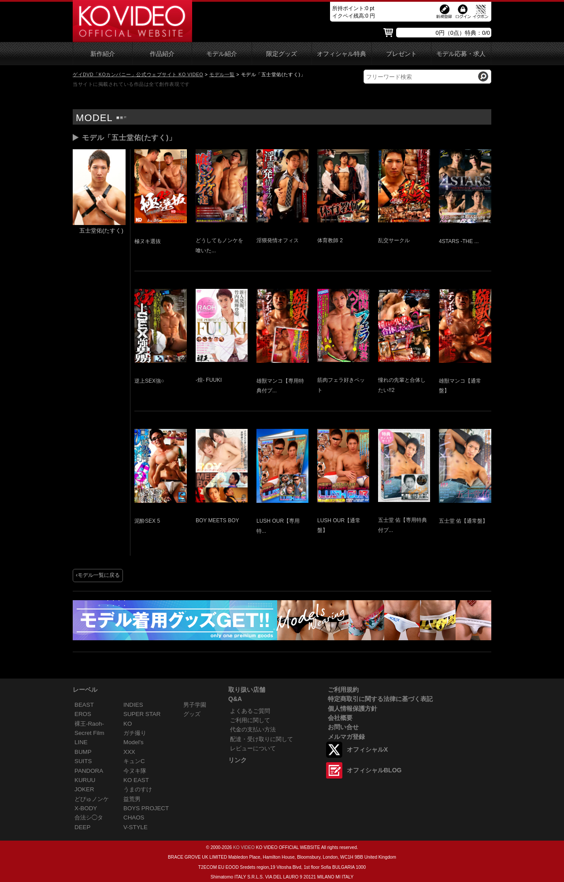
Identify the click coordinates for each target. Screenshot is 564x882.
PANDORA (88, 771)
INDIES (133, 704)
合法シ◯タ (88, 817)
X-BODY (85, 808)
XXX (129, 752)
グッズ (191, 714)
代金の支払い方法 (253, 729)
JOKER (84, 789)
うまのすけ (137, 789)
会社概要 (340, 717)
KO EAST (136, 780)
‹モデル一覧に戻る (98, 575)
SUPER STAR (141, 714)
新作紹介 (102, 54)
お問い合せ (343, 727)
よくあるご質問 (250, 711)
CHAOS (134, 817)
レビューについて (253, 748)
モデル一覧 (222, 74)
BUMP (83, 752)
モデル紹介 (221, 54)
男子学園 (194, 704)
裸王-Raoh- (89, 723)
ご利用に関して (250, 720)
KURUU (85, 780)
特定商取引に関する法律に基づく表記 (380, 698)
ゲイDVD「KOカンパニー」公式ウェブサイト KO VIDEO (138, 74)
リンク (237, 760)
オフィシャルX (367, 749)
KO (127, 723)
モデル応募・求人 (461, 54)
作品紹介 (162, 54)
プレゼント (401, 54)
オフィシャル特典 (341, 54)
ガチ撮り (134, 733)
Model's (133, 742)
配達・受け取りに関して (261, 739)
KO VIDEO (244, 847)
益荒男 (132, 799)
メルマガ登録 (346, 736)
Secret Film (89, 733)
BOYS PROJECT (146, 808)
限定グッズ (281, 54)
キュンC (134, 761)
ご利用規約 (343, 689)
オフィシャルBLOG (374, 770)
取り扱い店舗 (246, 689)
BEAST (84, 704)
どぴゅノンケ (91, 799)
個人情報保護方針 (352, 708)
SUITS (83, 761)
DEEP (82, 827)
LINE (81, 742)
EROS (82, 714)
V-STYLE (135, 827)
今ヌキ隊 (134, 771)
